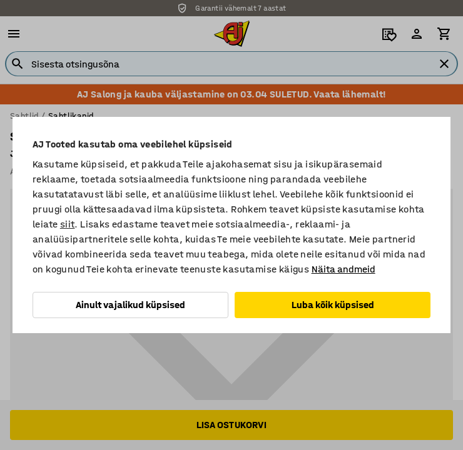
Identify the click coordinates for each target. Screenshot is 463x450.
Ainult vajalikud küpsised (130, 305)
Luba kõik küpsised (333, 305)
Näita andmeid (343, 269)
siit (67, 224)
